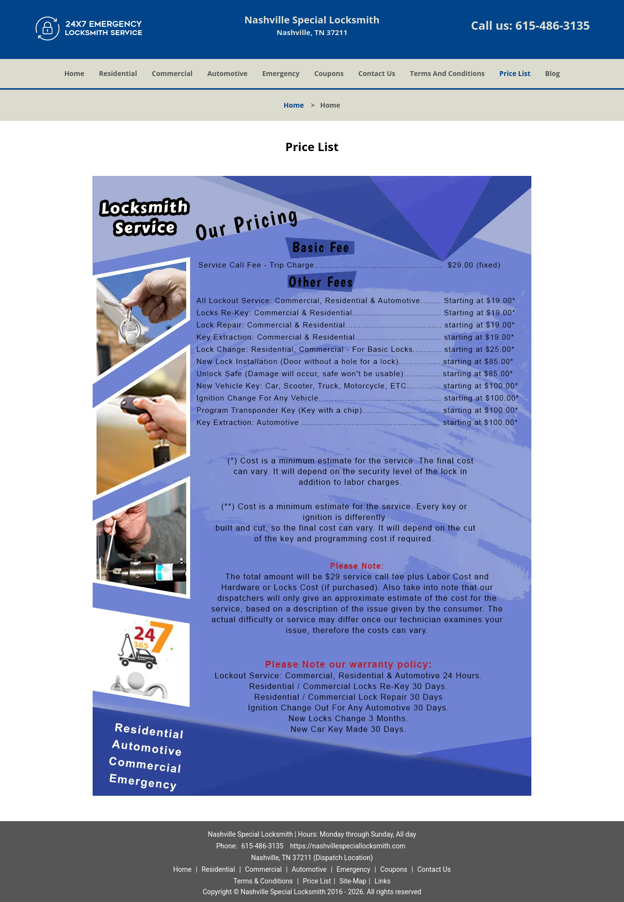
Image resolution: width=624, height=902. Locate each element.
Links (382, 881)
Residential (118, 73)
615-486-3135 (552, 25)
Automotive (227, 73)
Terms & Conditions (263, 881)
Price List (514, 73)
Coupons (329, 73)
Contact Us (376, 73)
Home (74, 73)
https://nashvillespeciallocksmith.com (348, 846)
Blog (552, 73)
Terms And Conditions (447, 73)
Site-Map (352, 881)
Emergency (281, 73)
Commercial (172, 73)
